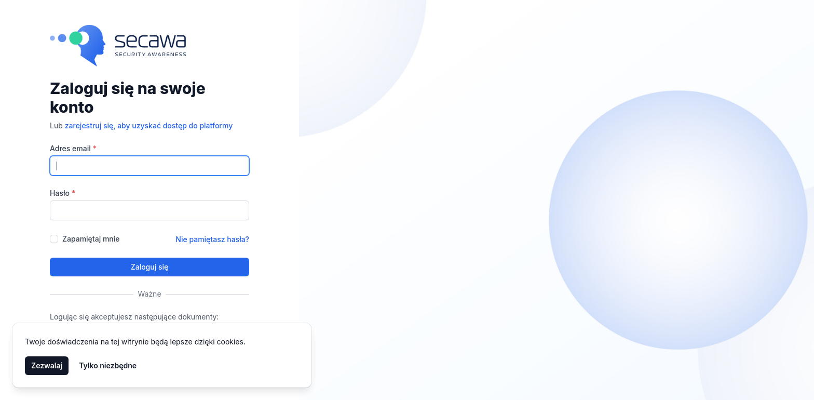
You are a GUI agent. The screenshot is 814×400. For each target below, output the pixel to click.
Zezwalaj (46, 365)
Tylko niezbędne (108, 365)
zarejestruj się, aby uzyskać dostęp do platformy (149, 125)
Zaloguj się (150, 266)
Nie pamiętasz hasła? (212, 239)
